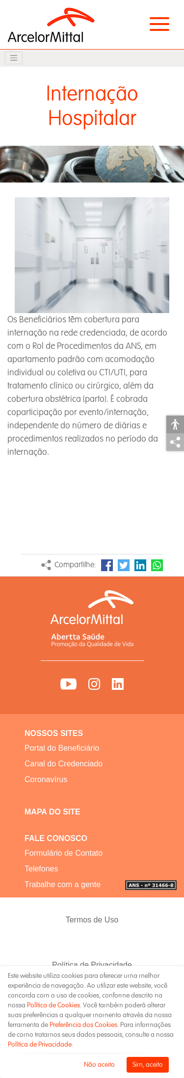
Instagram (94, 684)
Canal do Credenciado (64, 764)
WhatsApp (157, 565)
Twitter (124, 565)
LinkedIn (140, 565)
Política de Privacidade (92, 965)
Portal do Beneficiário (62, 748)
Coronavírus (46, 779)
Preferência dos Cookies (83, 1025)
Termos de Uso (92, 920)
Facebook (107, 565)
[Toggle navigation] (14, 58)
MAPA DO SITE (52, 812)
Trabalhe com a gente (63, 884)
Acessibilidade (175, 424)
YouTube (68, 684)
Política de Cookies (53, 1005)
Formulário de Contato (64, 853)
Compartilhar (175, 442)
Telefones (41, 869)
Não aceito (99, 1064)
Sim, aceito (147, 1064)
